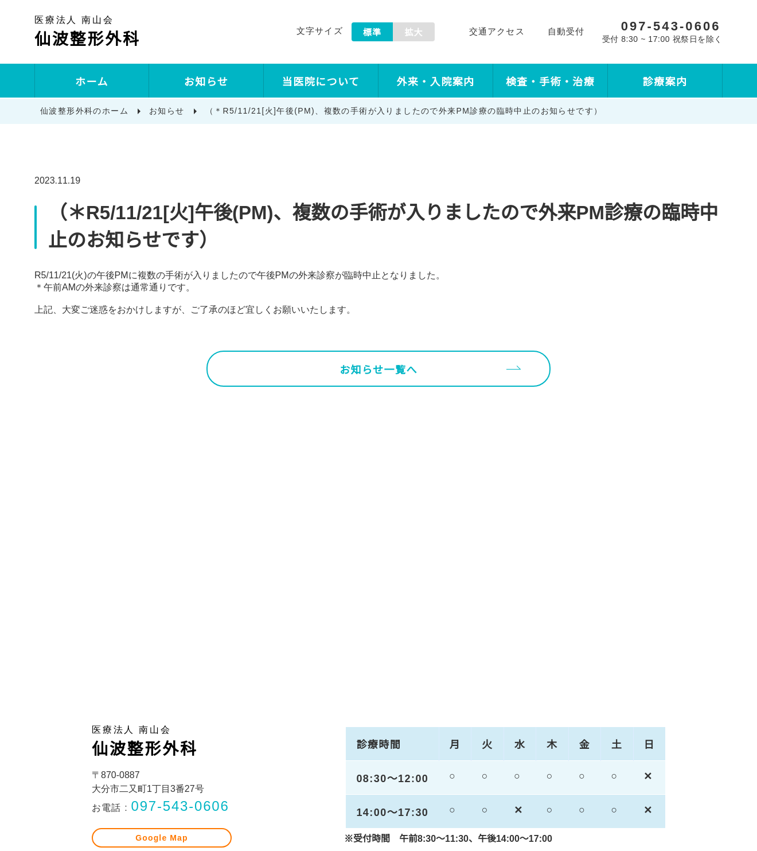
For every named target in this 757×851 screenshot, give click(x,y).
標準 (369, 33)
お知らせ (206, 82)
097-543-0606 (178, 820)
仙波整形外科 (109, 32)
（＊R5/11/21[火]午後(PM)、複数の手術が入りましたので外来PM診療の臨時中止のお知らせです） (405, 111)
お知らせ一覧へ (378, 381)
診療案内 (665, 82)
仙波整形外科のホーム (84, 111)
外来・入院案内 (435, 82)
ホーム (91, 82)
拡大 (411, 33)
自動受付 (563, 33)
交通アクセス (493, 33)
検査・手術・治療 (550, 82)
